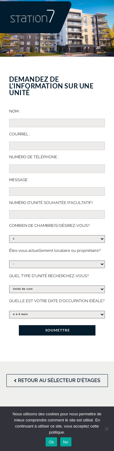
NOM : (14, 111)
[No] (106, 429)
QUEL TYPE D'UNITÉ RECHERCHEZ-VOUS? (49, 276)
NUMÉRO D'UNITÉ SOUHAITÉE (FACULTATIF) (50, 202)
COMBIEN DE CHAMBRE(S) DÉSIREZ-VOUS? (49, 225)
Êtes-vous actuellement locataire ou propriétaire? (55, 250)
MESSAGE (18, 179)
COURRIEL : (19, 134)
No (65, 442)
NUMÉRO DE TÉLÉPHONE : (34, 157)
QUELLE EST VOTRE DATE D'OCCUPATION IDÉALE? (57, 301)
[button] (82, 20)
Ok (51, 442)
